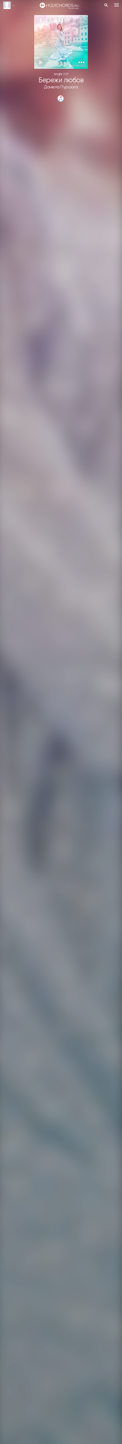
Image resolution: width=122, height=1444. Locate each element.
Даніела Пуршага (61, 87)
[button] (81, 62)
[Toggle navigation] (116, 5)
